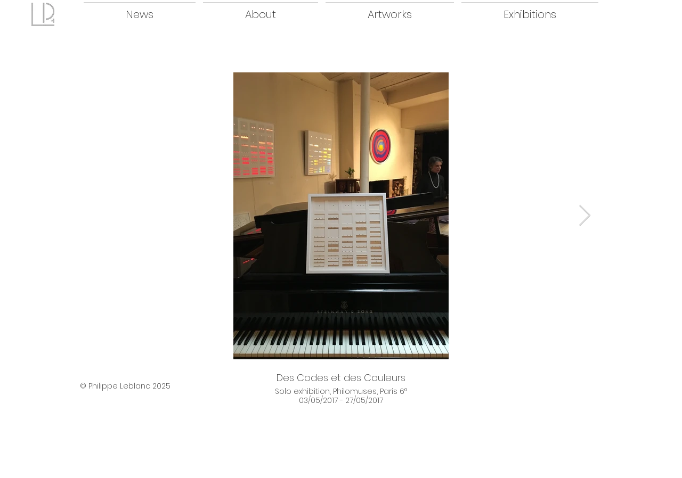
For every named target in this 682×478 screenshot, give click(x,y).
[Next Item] (584, 215)
